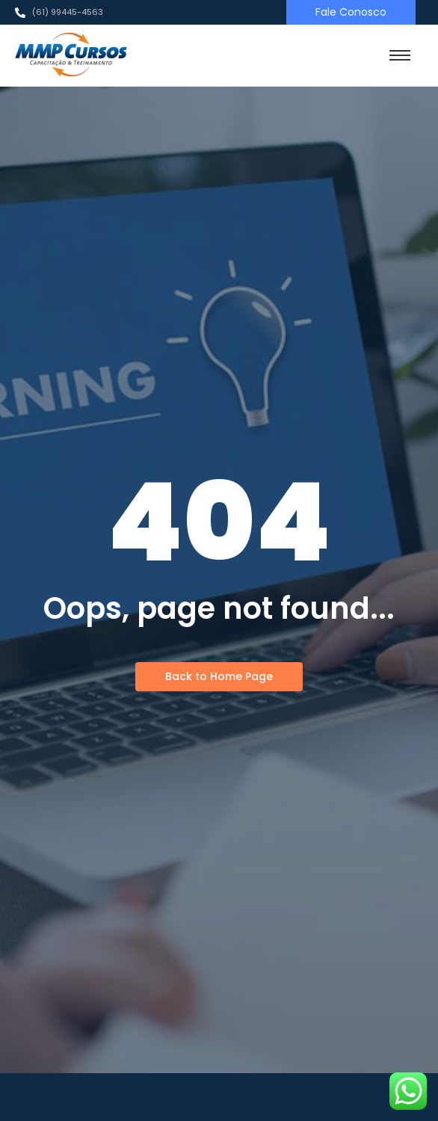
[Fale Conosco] (351, 12)
